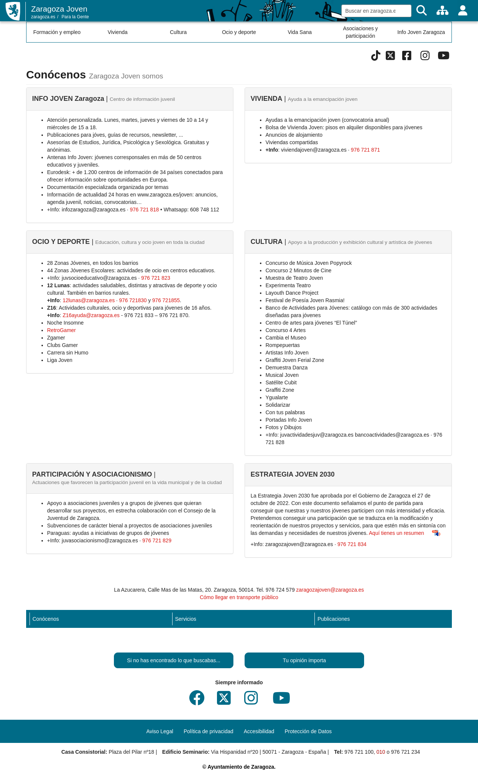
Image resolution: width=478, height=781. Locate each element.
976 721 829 (156, 540)
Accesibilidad (259, 731)
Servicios (185, 619)
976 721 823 (155, 278)
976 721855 (166, 300)
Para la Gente (75, 16)
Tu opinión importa (304, 660)
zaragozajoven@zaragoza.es (330, 590)
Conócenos (45, 619)
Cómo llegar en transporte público (239, 597)
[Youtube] (443, 58)
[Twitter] (390, 58)
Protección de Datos (308, 731)
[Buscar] (422, 11)
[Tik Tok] (376, 58)
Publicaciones (333, 619)
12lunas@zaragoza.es (89, 300)
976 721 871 (365, 150)
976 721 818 (144, 210)
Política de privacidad (208, 731)
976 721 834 (352, 544)
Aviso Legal (159, 731)
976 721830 (133, 300)
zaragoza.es (43, 16)
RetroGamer (61, 330)
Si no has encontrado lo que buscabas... (173, 660)
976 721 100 (358, 752)
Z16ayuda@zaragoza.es (91, 315)
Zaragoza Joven (59, 8)
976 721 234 (405, 752)
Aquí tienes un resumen (396, 533)
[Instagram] (425, 58)
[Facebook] (406, 58)
